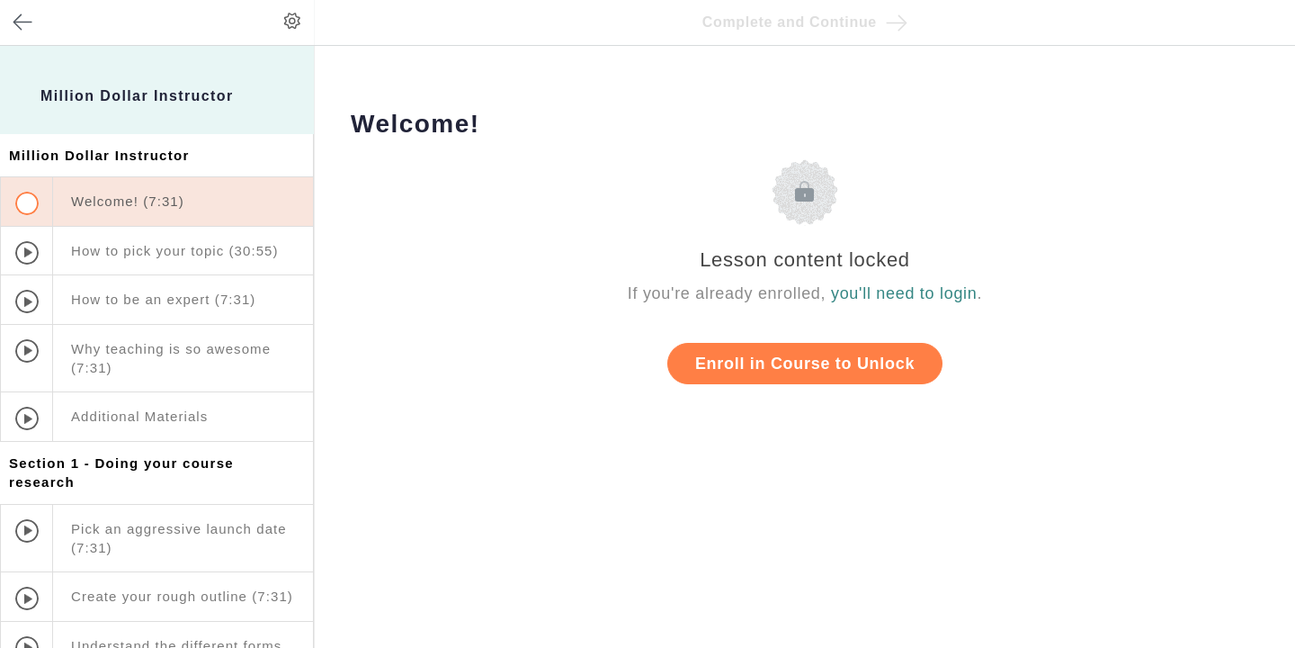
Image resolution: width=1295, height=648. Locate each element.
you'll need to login (904, 293)
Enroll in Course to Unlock (805, 364)
